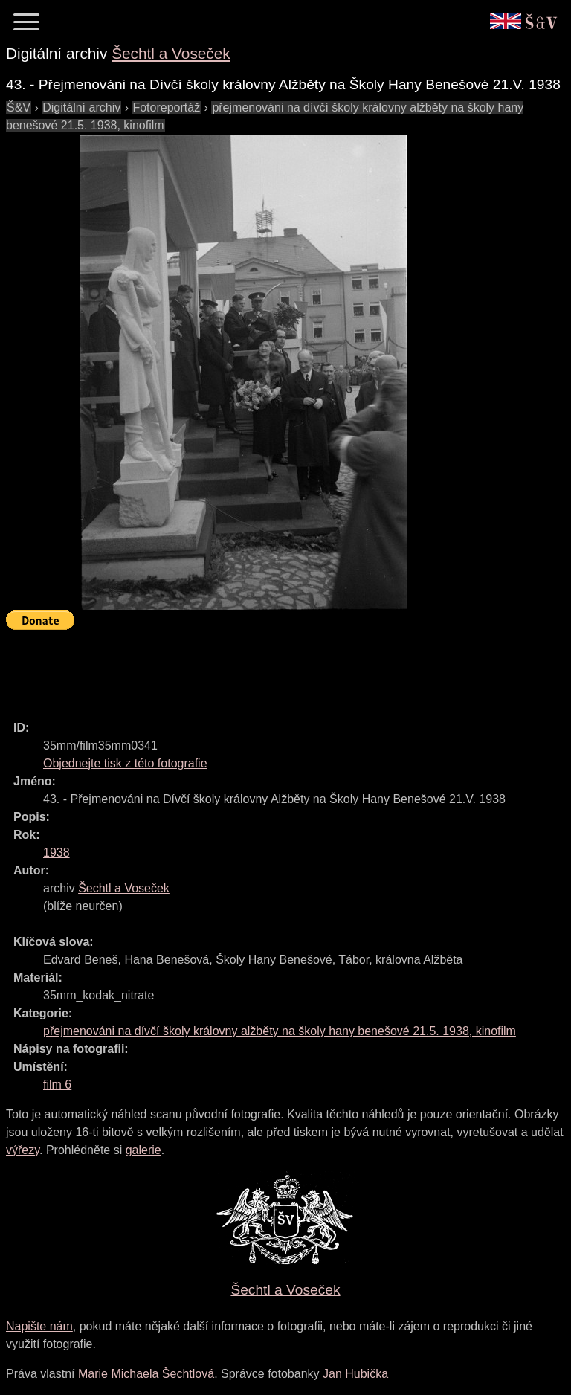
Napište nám (39, 1326)
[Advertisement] (276, 668)
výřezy (22, 1150)
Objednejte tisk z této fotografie (125, 763)
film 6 (57, 1084)
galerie (143, 1150)
